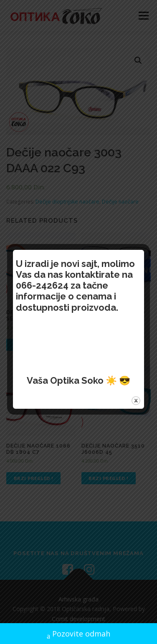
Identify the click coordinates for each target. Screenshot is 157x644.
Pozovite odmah (78, 635)
